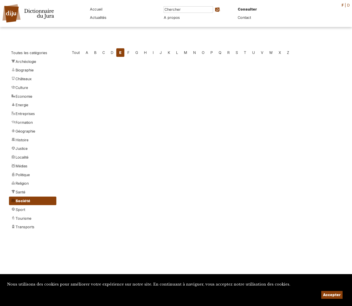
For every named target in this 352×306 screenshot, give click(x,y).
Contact (244, 17)
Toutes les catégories (29, 53)
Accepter (332, 295)
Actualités (98, 17)
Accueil (96, 9)
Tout (76, 52)
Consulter (247, 9)
